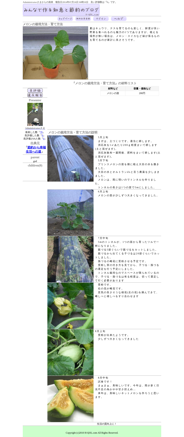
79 (41, 132)
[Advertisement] (73, 107)
